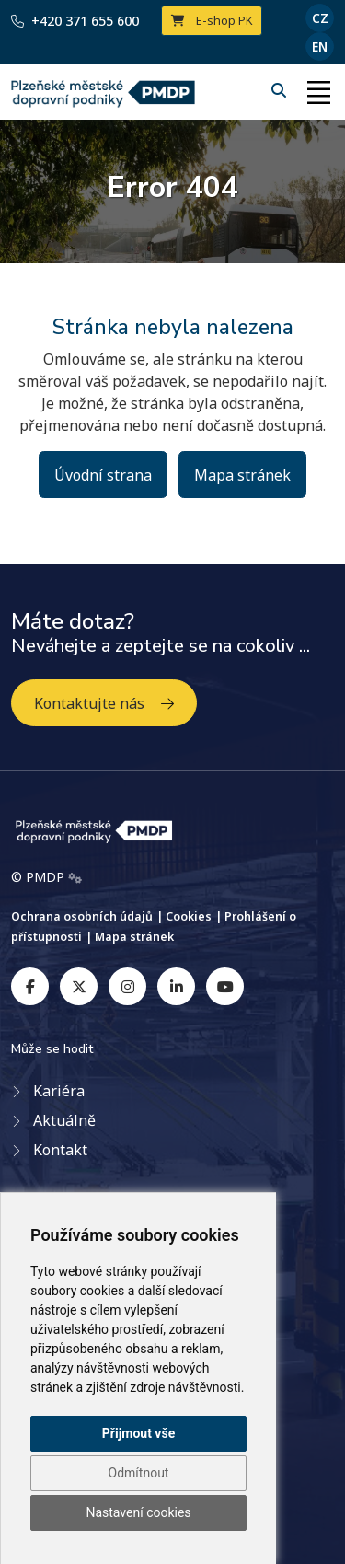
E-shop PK (212, 20)
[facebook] (30, 986)
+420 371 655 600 (75, 20)
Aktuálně (64, 1120)
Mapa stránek (242, 475)
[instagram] (127, 986)
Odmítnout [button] (139, 1473)
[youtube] (225, 986)
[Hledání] (280, 90)
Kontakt (60, 1150)
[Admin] (75, 877)
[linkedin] (176, 986)
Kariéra (59, 1091)
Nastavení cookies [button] (138, 1512)
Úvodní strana (103, 475)
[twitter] (79, 986)
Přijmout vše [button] (138, 1433)
